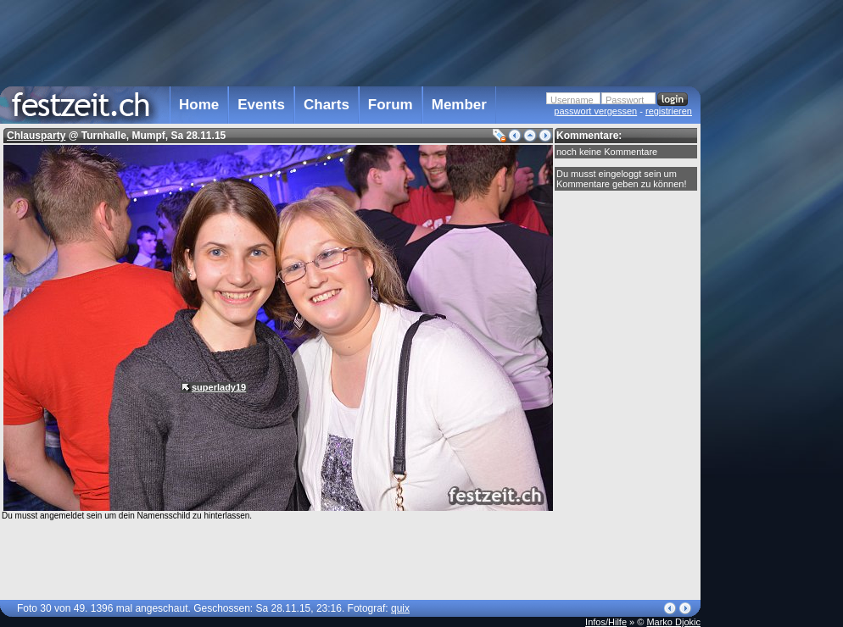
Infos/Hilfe (606, 622)
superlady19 (219, 387)
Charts (326, 105)
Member (459, 105)
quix (400, 608)
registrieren (668, 111)
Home (199, 105)
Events (261, 105)
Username (572, 100)
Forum (390, 105)
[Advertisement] (350, 41)
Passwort (625, 100)
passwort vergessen (595, 111)
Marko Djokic (673, 622)
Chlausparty (36, 135)
